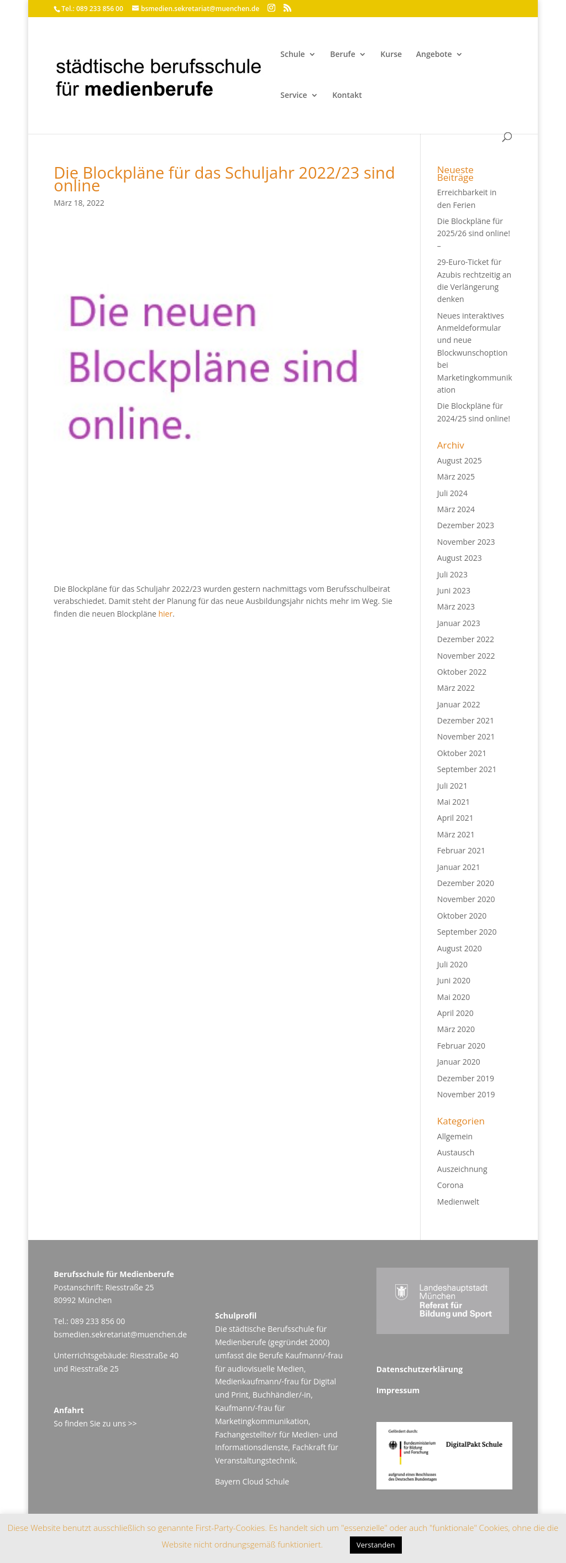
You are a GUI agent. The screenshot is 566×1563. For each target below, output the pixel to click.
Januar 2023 (458, 623)
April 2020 (455, 1013)
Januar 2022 (458, 704)
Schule (292, 54)
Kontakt (347, 95)
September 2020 (467, 931)
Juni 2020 (453, 980)
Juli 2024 (452, 493)
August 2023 (459, 558)
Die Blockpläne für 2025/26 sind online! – (473, 233)
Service (293, 95)
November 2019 (466, 1094)
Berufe (342, 54)
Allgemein (455, 1136)
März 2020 (456, 1029)
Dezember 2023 (465, 525)
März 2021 (456, 834)
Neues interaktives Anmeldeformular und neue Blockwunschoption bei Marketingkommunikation (474, 352)
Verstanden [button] (376, 1545)
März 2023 (456, 606)
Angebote (434, 54)
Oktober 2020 (461, 915)
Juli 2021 (452, 785)
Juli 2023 (452, 574)
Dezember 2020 (465, 883)
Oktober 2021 (461, 753)
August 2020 (459, 948)
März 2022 (456, 687)
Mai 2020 (453, 997)
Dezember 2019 (465, 1078)
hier (166, 613)
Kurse (391, 54)
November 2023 (466, 541)
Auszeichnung (462, 1169)
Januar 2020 (458, 1061)
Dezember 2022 (465, 639)
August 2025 (459, 460)
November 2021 (466, 736)
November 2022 (466, 655)
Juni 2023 (453, 590)
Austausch (455, 1152)
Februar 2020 (461, 1045)
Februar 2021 (461, 850)
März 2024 (456, 509)
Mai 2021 (453, 801)
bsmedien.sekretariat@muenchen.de (120, 1334)
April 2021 (455, 817)
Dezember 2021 (465, 720)
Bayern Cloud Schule (252, 1481)
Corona (450, 1185)
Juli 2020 (452, 964)
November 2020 (466, 899)
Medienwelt (458, 1201)
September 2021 (467, 769)
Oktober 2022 (461, 671)
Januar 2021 (458, 867)
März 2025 (456, 476)
